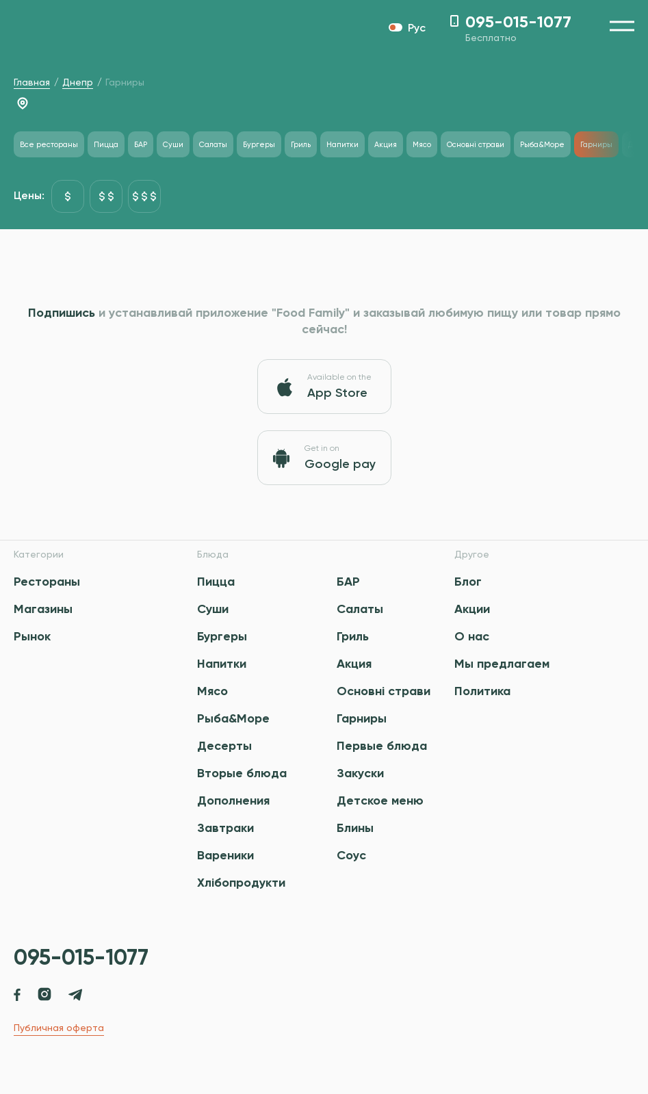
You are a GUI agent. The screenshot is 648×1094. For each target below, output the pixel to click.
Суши (213, 608)
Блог (468, 581)
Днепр (77, 82)
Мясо (212, 691)
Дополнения (233, 800)
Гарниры (362, 718)
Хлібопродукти (241, 882)
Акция (354, 663)
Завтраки (225, 827)
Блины (355, 827)
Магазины (43, 608)
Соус (351, 855)
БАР (348, 581)
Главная (32, 82)
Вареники (225, 855)
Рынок (32, 636)
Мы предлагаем (501, 663)
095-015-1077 (81, 957)
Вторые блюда (242, 773)
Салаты (360, 608)
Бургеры (222, 636)
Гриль (353, 636)
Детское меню (380, 800)
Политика (482, 691)
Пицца (216, 581)
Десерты (224, 745)
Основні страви (383, 691)
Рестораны (47, 581)
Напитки (221, 663)
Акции (472, 608)
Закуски (360, 773)
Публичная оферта (59, 1027)
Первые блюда (382, 745)
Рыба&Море (233, 718)
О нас (471, 636)
